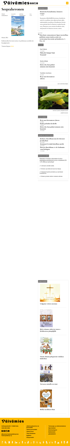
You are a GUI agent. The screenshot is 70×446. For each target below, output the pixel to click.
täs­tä (12, 46)
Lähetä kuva (64, 113)
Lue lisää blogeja (63, 83)
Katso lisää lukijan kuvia (60, 110)
